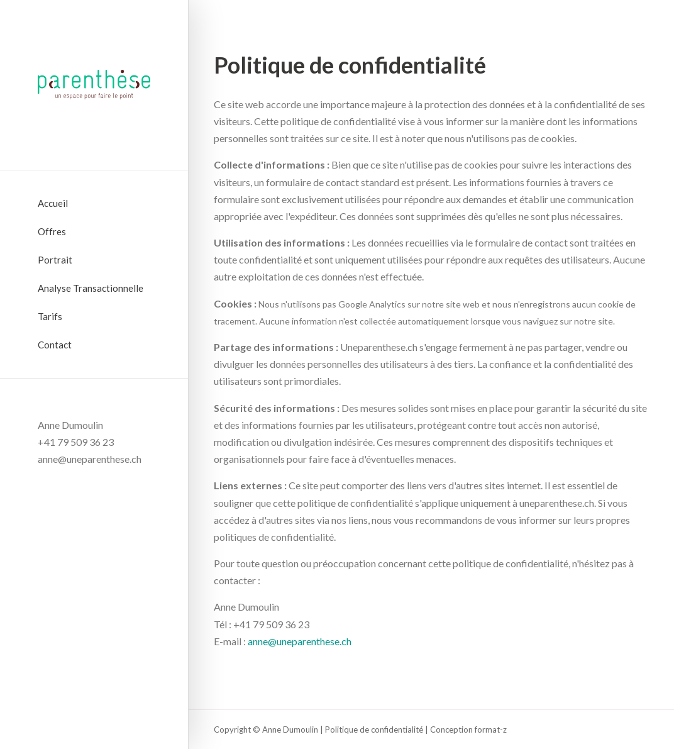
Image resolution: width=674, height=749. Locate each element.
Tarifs (50, 316)
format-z (491, 729)
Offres (52, 231)
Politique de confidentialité (374, 729)
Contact (55, 344)
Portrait (55, 259)
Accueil (53, 203)
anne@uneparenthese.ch (299, 641)
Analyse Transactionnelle (90, 288)
